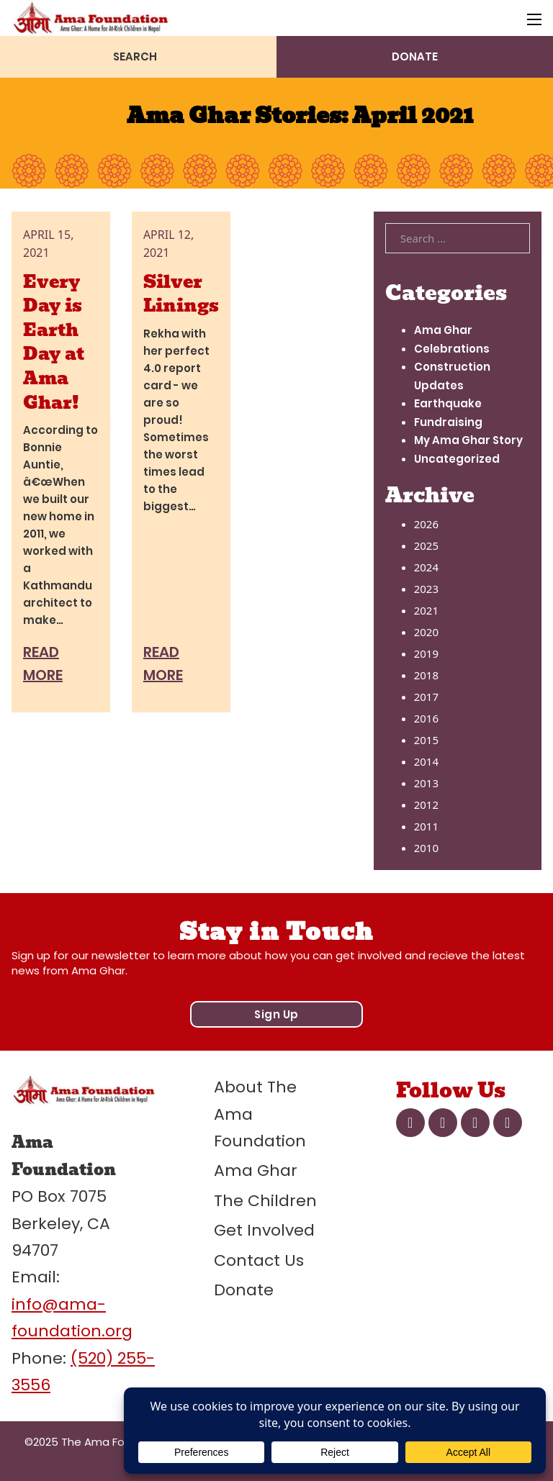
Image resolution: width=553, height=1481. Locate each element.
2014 (426, 761)
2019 (426, 653)
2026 (426, 524)
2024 (426, 567)
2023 (426, 588)
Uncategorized (457, 458)
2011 (426, 826)
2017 (426, 696)
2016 (426, 718)
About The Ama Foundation (260, 1114)
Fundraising (448, 422)
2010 (426, 848)
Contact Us (259, 1260)
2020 (426, 632)
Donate (244, 1290)
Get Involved (264, 1230)
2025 (426, 545)
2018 (426, 675)
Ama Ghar (443, 330)
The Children (265, 1201)
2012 (426, 804)
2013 (426, 783)
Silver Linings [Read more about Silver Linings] (181, 294)
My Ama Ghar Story (468, 440)
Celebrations (452, 348)
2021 (426, 610)
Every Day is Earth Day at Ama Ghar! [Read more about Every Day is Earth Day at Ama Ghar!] (53, 342)
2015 (426, 740)
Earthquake (448, 403)
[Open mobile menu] (534, 19)
